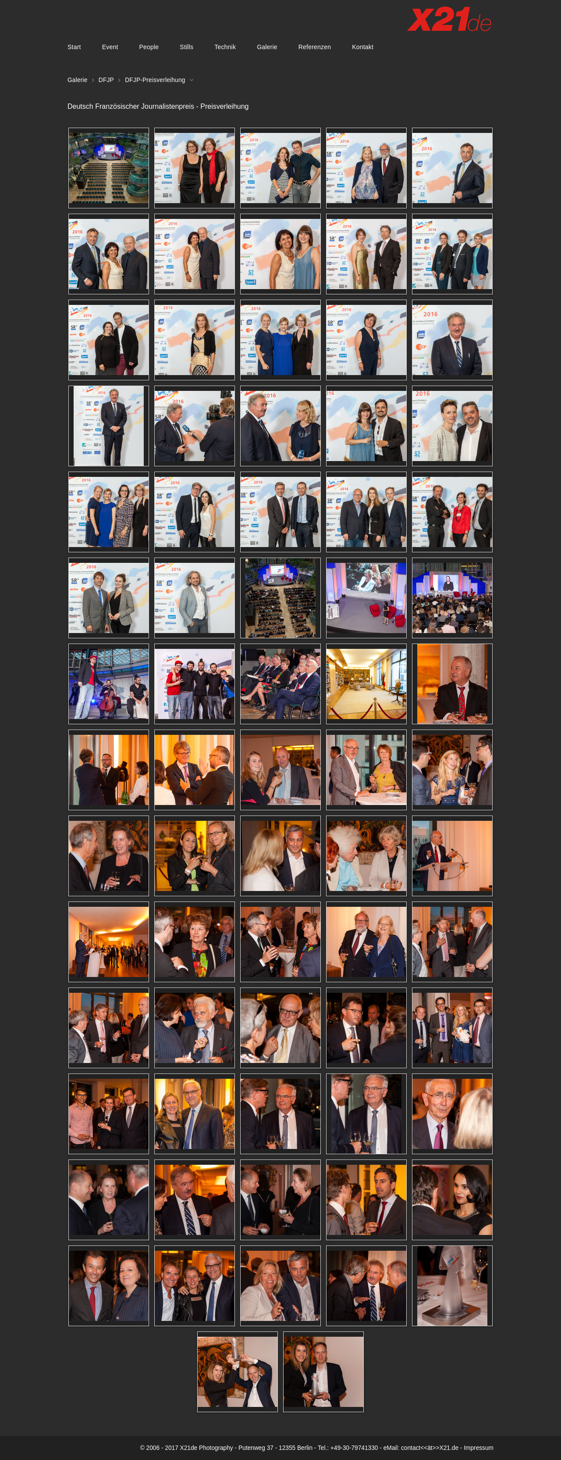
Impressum (479, 1448)
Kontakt (362, 46)
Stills (186, 46)
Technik (225, 46)
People (149, 46)
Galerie (267, 46)
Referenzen (314, 46)
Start (74, 46)
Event (110, 46)
